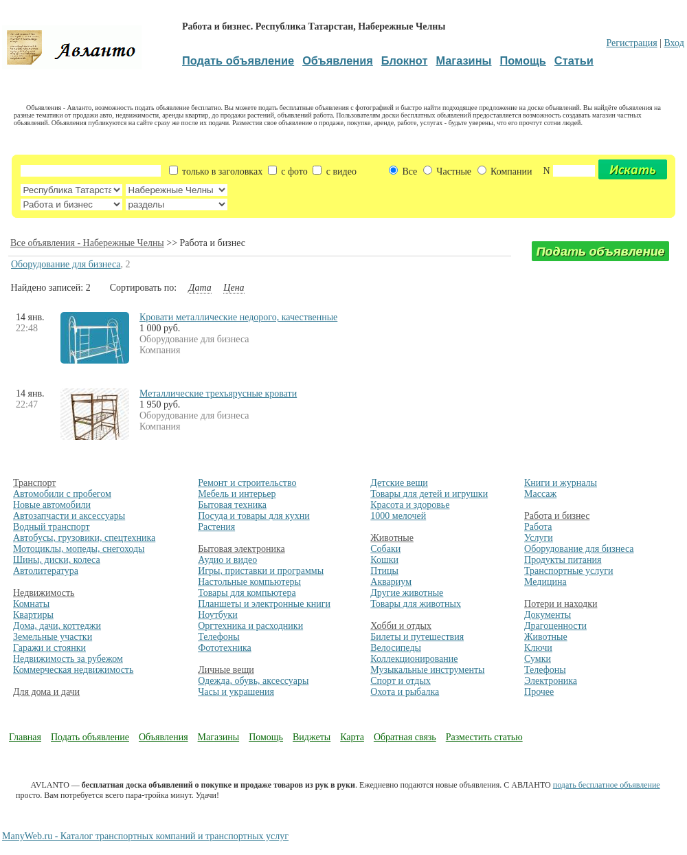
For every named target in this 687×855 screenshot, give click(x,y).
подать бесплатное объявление (606, 785)
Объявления (163, 737)
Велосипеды (395, 648)
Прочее (539, 692)
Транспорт (34, 483)
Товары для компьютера (246, 593)
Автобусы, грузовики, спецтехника (84, 538)
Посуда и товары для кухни (254, 516)
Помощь (266, 737)
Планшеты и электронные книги (264, 604)
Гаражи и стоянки (49, 648)
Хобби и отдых (400, 626)
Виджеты (311, 737)
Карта (352, 737)
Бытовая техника (232, 505)
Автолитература (45, 571)
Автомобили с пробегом (62, 494)
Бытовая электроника (241, 549)
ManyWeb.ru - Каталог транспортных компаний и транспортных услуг (145, 836)
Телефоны (219, 637)
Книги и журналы (560, 483)
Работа (538, 527)
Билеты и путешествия (417, 637)
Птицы (384, 571)
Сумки (537, 659)
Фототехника (224, 648)
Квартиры (33, 615)
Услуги (538, 538)
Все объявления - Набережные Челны (87, 243)
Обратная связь (405, 737)
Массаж (540, 494)
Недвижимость (43, 593)
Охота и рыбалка (404, 692)
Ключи (538, 648)
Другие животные (406, 593)
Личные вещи (226, 670)
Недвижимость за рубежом (68, 659)
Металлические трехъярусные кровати (218, 393)
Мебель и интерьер (236, 494)
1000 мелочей (398, 516)
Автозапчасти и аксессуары (69, 516)
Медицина (545, 582)
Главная (25, 737)
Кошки (384, 560)
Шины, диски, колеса (56, 560)
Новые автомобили (52, 505)
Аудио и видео (227, 560)
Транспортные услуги (568, 571)
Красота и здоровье (409, 505)
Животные (392, 538)
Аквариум (391, 582)
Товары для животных (415, 604)
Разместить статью (484, 737)
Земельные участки (52, 637)
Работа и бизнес (556, 516)
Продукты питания (562, 560)
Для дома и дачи (46, 692)
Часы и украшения (236, 692)
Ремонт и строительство (247, 483)
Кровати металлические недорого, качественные (238, 317)
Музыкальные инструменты (427, 670)
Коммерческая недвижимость (73, 670)
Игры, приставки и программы (261, 571)
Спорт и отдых (400, 681)
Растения (216, 527)
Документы (547, 615)
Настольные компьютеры (249, 582)
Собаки (385, 549)
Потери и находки (560, 604)
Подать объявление (90, 737)
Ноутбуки (218, 615)
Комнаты (31, 604)
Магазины (219, 737)
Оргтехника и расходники (250, 626)
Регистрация (631, 43)
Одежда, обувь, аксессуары (253, 681)
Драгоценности (555, 626)
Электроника (550, 681)
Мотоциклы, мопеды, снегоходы (79, 549)
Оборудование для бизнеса (65, 264)
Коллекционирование (414, 659)
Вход (674, 43)
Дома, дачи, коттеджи (57, 626)
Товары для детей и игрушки (429, 494)
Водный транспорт (51, 527)
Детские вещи (398, 483)
